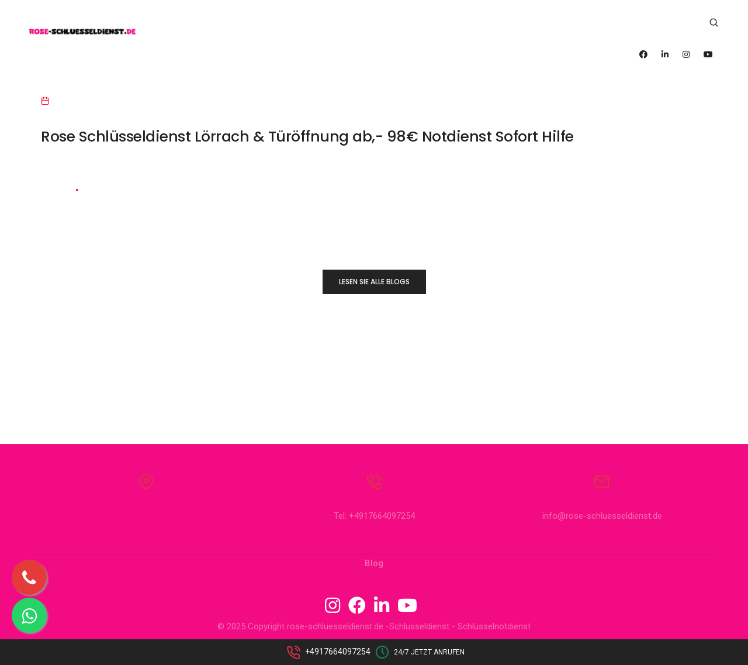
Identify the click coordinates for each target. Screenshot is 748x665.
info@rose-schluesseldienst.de (602, 516)
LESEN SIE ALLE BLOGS (374, 282)
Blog (374, 564)
